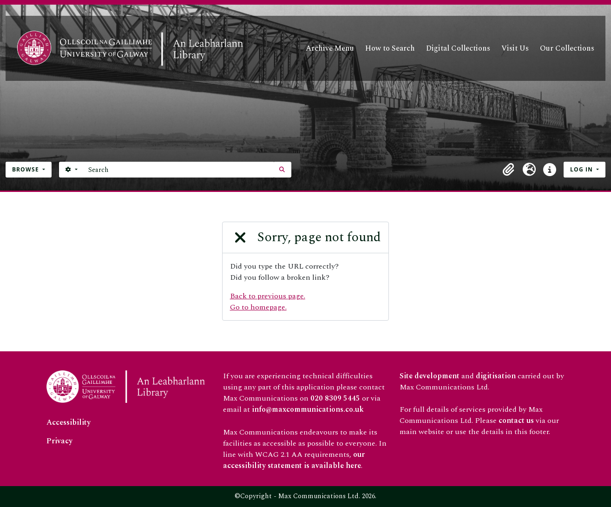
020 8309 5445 (335, 398)
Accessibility (68, 422)
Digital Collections (458, 48)
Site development (430, 376)
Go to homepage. (258, 307)
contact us (516, 420)
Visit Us (515, 48)
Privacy (59, 441)
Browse (26, 169)
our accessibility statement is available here (294, 460)
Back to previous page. (267, 296)
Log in (582, 169)
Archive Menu (330, 48)
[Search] (179, 170)
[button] (509, 169)
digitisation (496, 376)
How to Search (390, 48)
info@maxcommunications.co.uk (308, 409)
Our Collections (567, 48)
